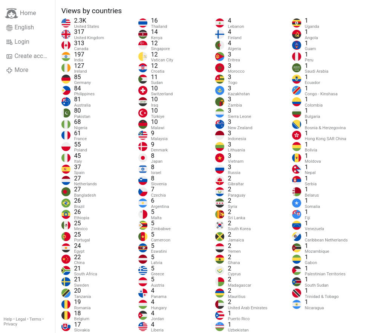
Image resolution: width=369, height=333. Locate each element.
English (20, 27)
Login (17, 42)
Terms (35, 319)
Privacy (10, 324)
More (17, 70)
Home (20, 13)
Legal (21, 319)
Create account (30, 56)
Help (8, 319)
